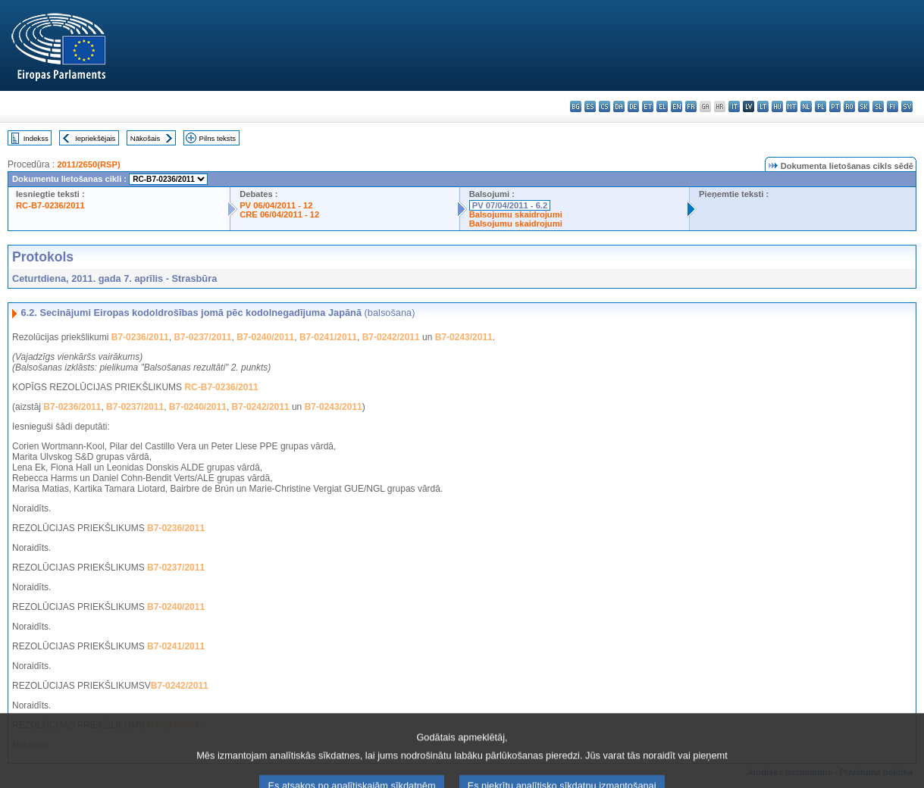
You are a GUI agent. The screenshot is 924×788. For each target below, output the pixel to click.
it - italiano (734, 106)
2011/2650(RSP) (88, 164)
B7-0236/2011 (140, 337)
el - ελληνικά (662, 106)
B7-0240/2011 (265, 337)
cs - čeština (604, 106)
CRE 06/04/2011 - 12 (279, 214)
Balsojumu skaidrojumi (515, 214)
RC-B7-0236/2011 (50, 205)
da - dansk (619, 106)
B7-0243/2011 (464, 337)
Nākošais (145, 138)
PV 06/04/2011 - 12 (276, 205)
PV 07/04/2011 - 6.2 (510, 205)
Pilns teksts (217, 138)
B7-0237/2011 (202, 337)
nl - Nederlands (806, 106)
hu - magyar (777, 106)
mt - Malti (791, 106)
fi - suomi (892, 106)
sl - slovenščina (878, 106)
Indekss (36, 138)
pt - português (835, 106)
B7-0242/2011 (391, 337)
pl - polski (820, 106)
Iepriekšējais (95, 138)
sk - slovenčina (863, 106)
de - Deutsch (633, 106)
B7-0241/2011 (328, 337)
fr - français (691, 106)
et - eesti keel (647, 106)
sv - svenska (907, 106)
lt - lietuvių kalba (763, 106)
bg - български (575, 106)
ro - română (849, 106)
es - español (590, 106)
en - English (676, 106)
